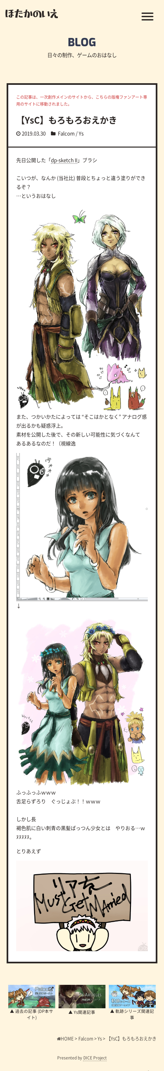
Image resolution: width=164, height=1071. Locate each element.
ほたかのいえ (31, 13)
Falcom (66, 133)
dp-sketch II (64, 159)
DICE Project (95, 1057)
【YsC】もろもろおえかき (66, 120)
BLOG (82, 42)
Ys (81, 133)
